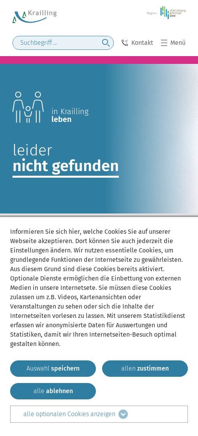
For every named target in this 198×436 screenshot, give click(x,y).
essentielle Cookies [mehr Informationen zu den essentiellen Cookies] (133, 250)
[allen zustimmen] (145, 368)
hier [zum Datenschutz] (74, 231)
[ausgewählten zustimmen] (53, 368)
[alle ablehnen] (53, 391)
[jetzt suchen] (106, 42)
